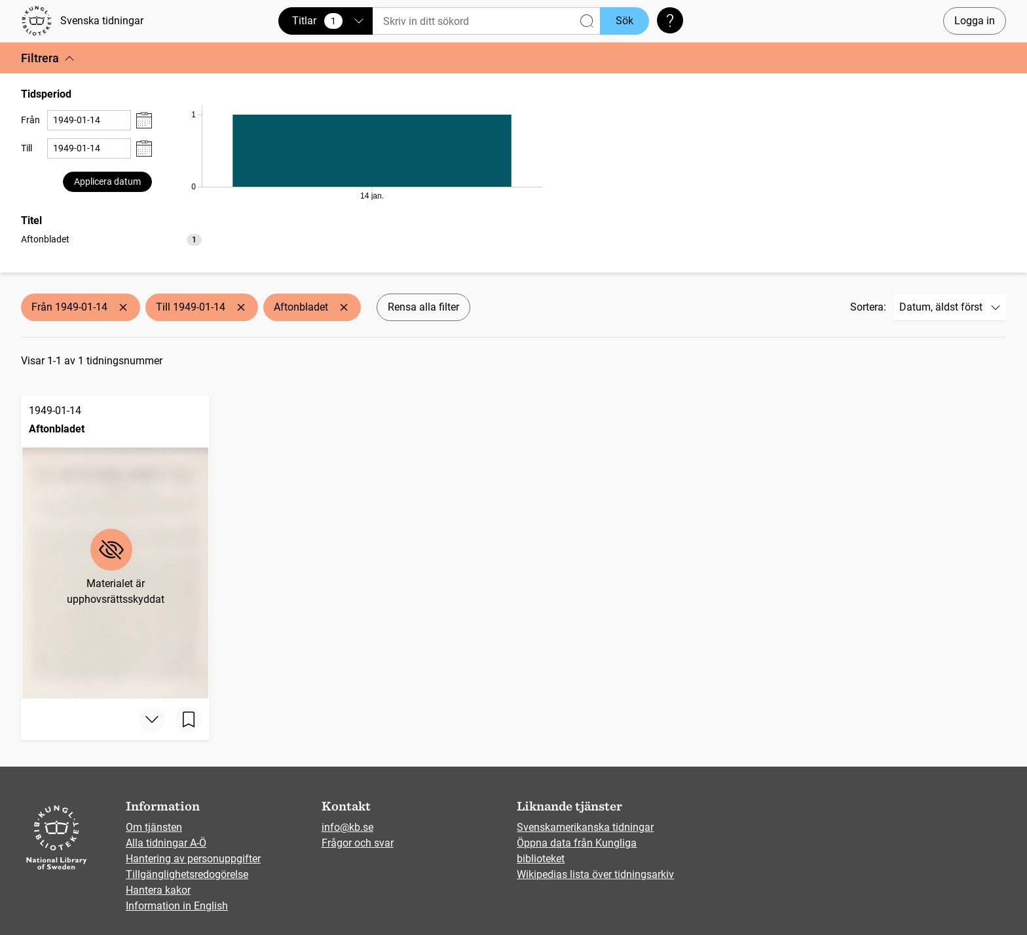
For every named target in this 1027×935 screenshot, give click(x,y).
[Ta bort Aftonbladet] (344, 307)
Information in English (177, 906)
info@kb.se (347, 827)
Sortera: (868, 307)
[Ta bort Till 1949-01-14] (241, 307)
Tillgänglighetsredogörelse (187, 874)
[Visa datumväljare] (144, 120)
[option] (111, 239)
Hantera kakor (158, 890)
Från (30, 120)
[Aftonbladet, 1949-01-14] (115, 546)
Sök (624, 20)
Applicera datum (107, 181)
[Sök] (486, 21)
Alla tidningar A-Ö (166, 843)
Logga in (974, 20)
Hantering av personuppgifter (193, 858)
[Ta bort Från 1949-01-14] (123, 307)
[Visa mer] (152, 719)
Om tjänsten (154, 827)
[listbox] (111, 238)
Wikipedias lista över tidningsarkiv (595, 874)
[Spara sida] (189, 719)
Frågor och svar (358, 843)
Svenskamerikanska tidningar (585, 827)
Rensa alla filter (423, 307)
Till (26, 148)
